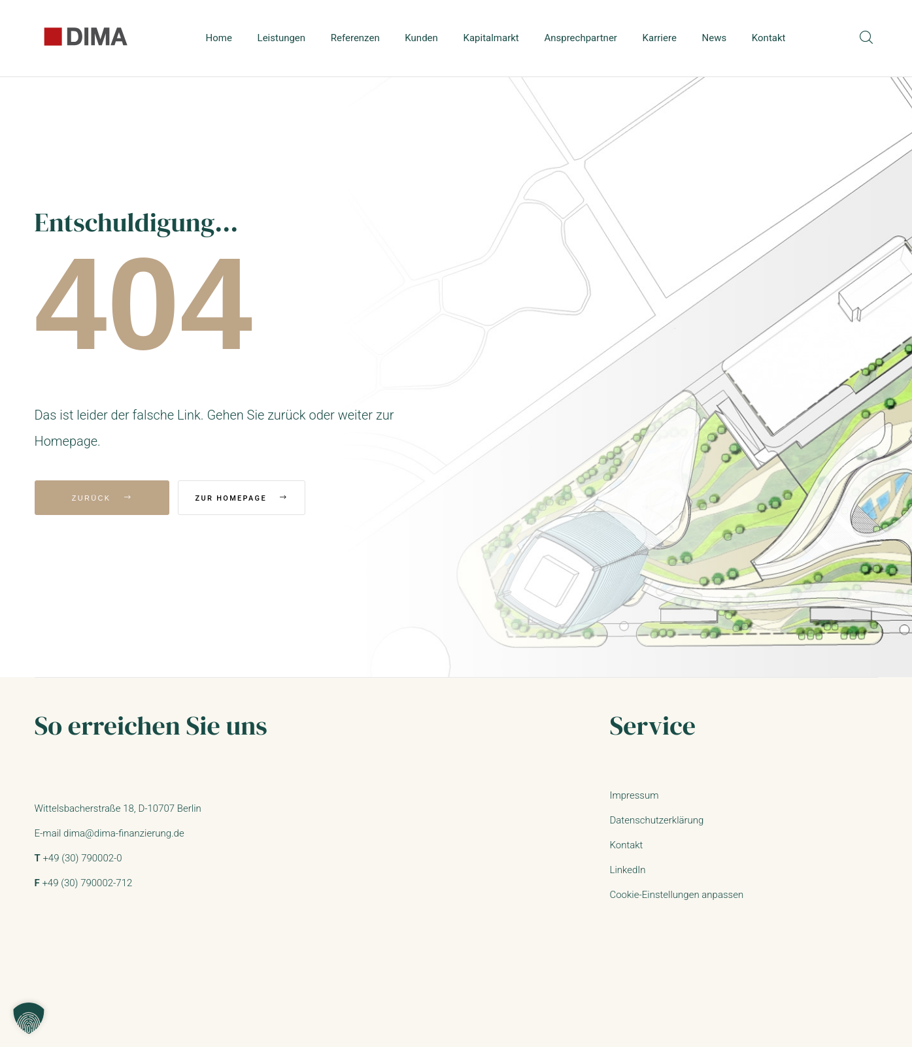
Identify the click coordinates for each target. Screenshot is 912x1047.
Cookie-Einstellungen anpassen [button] (676, 895)
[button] (29, 1018)
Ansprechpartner (580, 38)
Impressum (633, 795)
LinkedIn (627, 870)
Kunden (421, 38)
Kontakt (769, 38)
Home (219, 38)
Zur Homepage (261, 498)
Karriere (660, 38)
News (714, 38)
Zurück (102, 498)
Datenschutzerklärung (656, 820)
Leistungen (282, 38)
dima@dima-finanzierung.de (123, 833)
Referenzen (355, 38)
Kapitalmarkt (491, 38)
